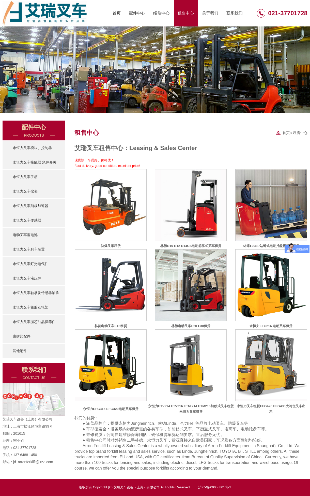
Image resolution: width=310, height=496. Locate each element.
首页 (117, 13)
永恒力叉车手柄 (25, 177)
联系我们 (234, 13)
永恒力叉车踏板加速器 (30, 206)
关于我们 (210, 13)
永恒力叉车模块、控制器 (32, 148)
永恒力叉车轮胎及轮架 (30, 307)
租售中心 (186, 13)
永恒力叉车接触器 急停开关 (34, 162)
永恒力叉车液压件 (27, 278)
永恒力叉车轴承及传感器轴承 (36, 293)
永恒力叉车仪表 (25, 191)
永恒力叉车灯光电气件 (30, 264)
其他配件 (20, 351)
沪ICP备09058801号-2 (214, 487)
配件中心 (137, 13)
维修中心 (161, 13)
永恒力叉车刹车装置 (29, 249)
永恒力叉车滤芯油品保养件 (34, 322)
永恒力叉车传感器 (27, 220)
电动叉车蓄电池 (25, 235)
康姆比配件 (21, 336)
